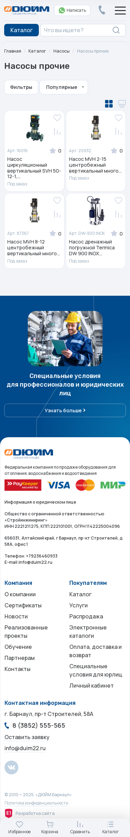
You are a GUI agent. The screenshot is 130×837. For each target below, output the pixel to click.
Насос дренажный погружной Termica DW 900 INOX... (92, 247)
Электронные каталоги (88, 632)
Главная (12, 51)
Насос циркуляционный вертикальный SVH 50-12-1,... (34, 168)
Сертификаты (23, 605)
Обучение (18, 647)
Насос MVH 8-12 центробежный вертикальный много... (33, 247)
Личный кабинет (91, 685)
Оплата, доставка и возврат (95, 651)
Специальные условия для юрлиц (95, 670)
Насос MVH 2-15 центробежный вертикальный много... (95, 165)
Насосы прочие (93, 51)
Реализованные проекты (26, 632)
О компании (20, 594)
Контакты (18, 669)
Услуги (78, 605)
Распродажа (86, 616)
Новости (16, 616)
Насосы (61, 51)
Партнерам (20, 658)
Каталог (37, 51)
